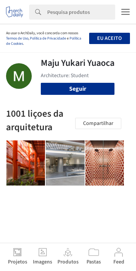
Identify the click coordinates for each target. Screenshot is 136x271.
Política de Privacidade (48, 38)
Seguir (77, 89)
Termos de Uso (17, 38)
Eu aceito (109, 38)
